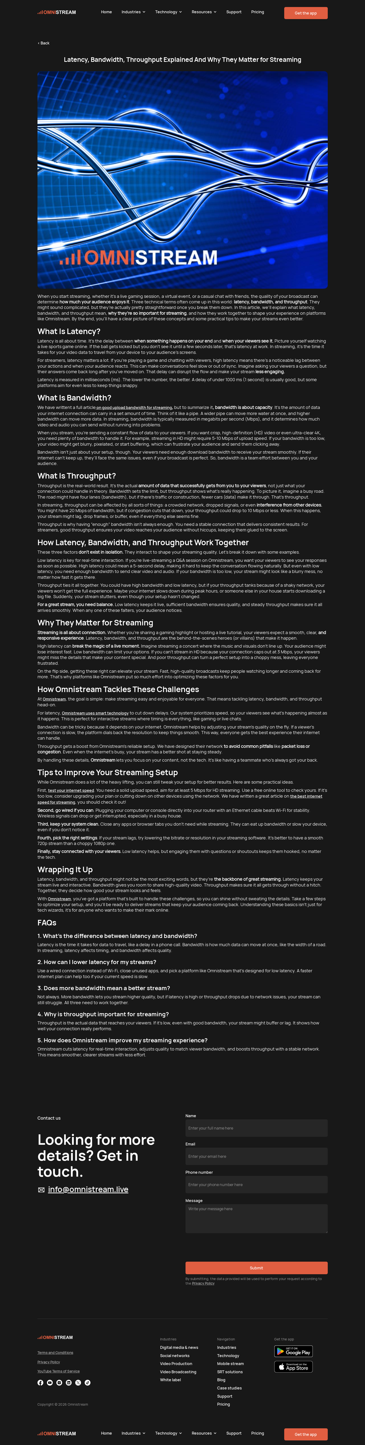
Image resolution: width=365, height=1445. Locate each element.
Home (106, 11)
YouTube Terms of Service (58, 1371)
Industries (131, 11)
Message (194, 1200)
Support (234, 11)
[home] (66, 11)
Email (190, 1144)
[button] (133, 11)
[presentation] (222, 1247)
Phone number (199, 1172)
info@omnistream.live (88, 1189)
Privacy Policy (203, 1283)
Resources (202, 11)
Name (191, 1115)
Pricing (257, 11)
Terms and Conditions (55, 1352)
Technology (166, 11)
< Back (43, 43)
